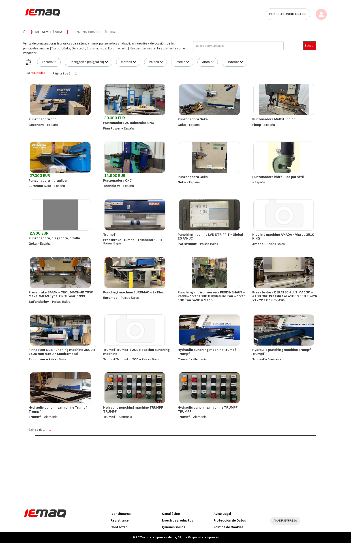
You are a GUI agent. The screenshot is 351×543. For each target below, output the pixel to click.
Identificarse (121, 514)
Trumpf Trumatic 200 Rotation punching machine (136, 352)
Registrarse (120, 520)
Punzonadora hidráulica (48, 180)
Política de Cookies (228, 527)
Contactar (119, 527)
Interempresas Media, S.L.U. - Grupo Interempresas (182, 537)
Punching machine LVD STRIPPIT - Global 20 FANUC (210, 237)
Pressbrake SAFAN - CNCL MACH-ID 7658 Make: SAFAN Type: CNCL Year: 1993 (61, 294)
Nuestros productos (177, 520)
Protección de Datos (230, 520)
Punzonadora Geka (193, 119)
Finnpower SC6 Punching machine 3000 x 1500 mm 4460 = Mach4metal (62, 352)
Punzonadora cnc (43, 119)
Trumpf (109, 235)
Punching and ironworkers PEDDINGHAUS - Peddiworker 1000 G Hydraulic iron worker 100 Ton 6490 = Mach (211, 296)
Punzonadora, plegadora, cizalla (54, 238)
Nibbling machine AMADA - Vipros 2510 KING (283, 237)
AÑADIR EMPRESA (285, 520)
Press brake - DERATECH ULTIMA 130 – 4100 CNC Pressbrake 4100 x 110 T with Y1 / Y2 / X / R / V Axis (284, 296)
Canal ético (171, 514)
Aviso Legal (222, 514)
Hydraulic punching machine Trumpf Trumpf (207, 352)
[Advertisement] (175, 469)
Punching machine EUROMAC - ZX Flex (133, 292)
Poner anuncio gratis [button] (287, 14)
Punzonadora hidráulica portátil (278, 177)
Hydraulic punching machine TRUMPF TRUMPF (133, 409)
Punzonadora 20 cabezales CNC (128, 123)
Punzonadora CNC (117, 180)
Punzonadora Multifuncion (273, 119)
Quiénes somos (173, 527)
